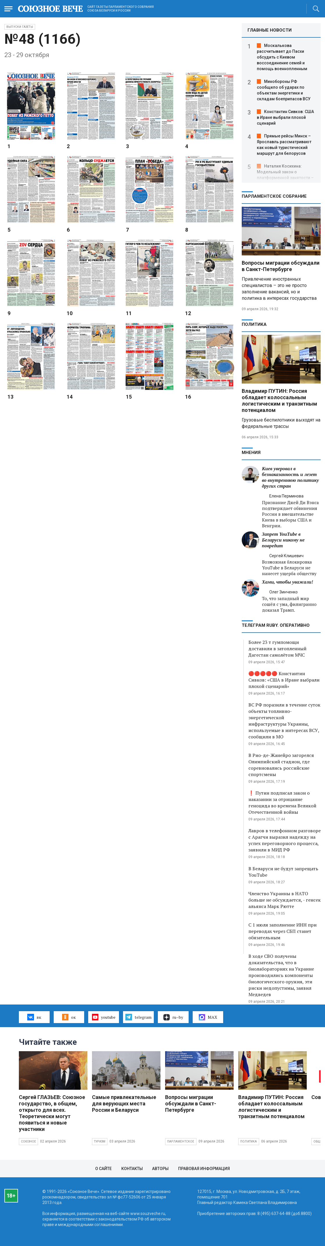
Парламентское (180, 1141)
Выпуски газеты (19, 26)
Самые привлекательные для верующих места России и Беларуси (124, 1103)
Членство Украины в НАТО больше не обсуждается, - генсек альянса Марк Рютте (284, 899)
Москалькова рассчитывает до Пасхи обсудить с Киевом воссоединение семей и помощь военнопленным (282, 57)
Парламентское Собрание (274, 196)
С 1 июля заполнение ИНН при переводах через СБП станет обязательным (282, 931)
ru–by (173, 1017)
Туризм (99, 1141)
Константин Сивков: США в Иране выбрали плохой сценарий (285, 117)
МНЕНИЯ (251, 452)
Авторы (160, 1168)
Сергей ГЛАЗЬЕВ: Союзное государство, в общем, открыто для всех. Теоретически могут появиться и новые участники (52, 1113)
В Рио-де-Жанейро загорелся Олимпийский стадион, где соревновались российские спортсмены (281, 765)
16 (188, 397)
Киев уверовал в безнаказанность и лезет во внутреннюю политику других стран (290, 477)
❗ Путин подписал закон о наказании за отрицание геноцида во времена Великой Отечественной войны (282, 802)
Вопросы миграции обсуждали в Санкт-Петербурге (280, 266)
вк (34, 1017)
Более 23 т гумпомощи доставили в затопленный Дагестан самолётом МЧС (277, 648)
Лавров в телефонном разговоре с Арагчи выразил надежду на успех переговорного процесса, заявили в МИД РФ (284, 840)
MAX (208, 1017)
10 (70, 313)
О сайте (103, 1168)
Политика (254, 324)
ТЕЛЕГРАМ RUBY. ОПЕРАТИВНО (276, 625)
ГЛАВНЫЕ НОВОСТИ (270, 30)
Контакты (132, 1168)
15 (129, 397)
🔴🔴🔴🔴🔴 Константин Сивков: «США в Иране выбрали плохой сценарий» (283, 679)
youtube (103, 1017)
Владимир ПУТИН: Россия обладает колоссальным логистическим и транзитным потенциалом (279, 400)
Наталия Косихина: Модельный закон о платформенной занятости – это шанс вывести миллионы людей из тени (286, 178)
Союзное (28, 1141)
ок (69, 1017)
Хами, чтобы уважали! (287, 582)
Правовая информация (204, 1168)
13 (10, 397)
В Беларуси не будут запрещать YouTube (283, 871)
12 (188, 313)
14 (70, 397)
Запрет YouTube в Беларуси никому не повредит (283, 539)
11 (129, 313)
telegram (138, 1017)
